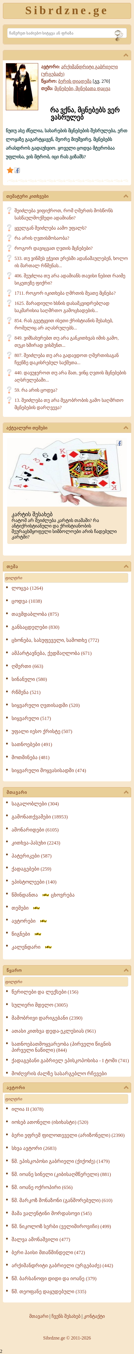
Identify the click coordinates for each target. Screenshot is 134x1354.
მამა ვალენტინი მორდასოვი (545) (52, 1213)
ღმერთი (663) (27, 666)
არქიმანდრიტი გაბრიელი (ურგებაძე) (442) (62, 1265)
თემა (68, 566)
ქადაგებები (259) (31, 869)
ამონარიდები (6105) (35, 830)
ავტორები (29, 921)
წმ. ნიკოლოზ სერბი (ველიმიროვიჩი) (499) (61, 1226)
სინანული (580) (29, 679)
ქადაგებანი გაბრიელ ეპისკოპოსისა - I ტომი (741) (70, 1060)
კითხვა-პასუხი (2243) (36, 843)
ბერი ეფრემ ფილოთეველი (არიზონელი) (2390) (68, 1135)
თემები (26, 908)
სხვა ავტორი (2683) (34, 1148)
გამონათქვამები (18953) (40, 817)
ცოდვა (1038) (27, 601)
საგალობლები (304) (35, 804)
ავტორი (68, 1088)
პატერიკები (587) (32, 856)
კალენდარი (32, 947)
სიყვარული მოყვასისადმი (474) (49, 770)
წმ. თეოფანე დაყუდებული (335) (49, 1291)
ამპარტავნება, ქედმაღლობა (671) (52, 653)
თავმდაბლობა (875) (35, 614)
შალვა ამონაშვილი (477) (41, 1239)
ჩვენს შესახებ (66, 1316)
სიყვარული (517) (31, 718)
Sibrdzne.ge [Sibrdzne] (67, 10)
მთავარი (68, 792)
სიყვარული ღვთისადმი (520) (46, 705)
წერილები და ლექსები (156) (45, 992)
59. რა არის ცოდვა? (35, 390)
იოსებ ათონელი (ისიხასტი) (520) (50, 1122)
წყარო (68, 970)
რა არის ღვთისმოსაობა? (41, 238)
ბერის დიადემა (74, 81)
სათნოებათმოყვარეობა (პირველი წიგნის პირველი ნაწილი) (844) (61, 1047)
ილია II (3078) (27, 1109)
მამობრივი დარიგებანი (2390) (47, 1018)
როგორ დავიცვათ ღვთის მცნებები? (53, 248)
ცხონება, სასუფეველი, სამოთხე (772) (55, 640)
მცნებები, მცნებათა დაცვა (82, 88)
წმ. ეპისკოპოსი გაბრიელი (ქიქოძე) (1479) (61, 1161)
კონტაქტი (94, 1316)
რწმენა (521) (26, 692)
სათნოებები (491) (32, 744)
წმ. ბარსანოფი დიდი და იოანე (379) (54, 1278)
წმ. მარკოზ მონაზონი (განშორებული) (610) (62, 1200)
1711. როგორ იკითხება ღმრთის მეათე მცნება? (65, 293)
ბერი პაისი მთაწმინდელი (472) (48, 1252)
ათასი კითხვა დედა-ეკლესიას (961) (54, 1031)
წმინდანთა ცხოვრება (43, 895)
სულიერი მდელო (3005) (40, 1005)
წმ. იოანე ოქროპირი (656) (42, 1187)
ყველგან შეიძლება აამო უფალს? (50, 228)
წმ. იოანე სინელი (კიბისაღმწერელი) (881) (61, 1174)
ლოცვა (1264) (27, 588)
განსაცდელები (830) (35, 627)
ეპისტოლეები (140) (34, 882)
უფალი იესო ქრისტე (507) (42, 731)
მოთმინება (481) (30, 757)
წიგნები (27, 934)
